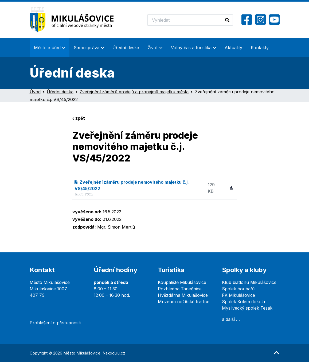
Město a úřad (47, 47)
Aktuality (233, 47)
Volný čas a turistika (191, 47)
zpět (78, 118)
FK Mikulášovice (238, 295)
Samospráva (86, 47)
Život (153, 47)
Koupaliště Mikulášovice (182, 282)
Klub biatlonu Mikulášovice (249, 282)
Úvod (35, 91)
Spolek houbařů (238, 288)
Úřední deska (125, 47)
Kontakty (260, 47)
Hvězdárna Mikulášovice (183, 295)
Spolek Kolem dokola (243, 301)
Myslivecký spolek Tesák (247, 308)
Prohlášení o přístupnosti (55, 322)
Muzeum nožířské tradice (183, 301)
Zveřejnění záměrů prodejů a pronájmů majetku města (134, 91)
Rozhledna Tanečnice (180, 288)
